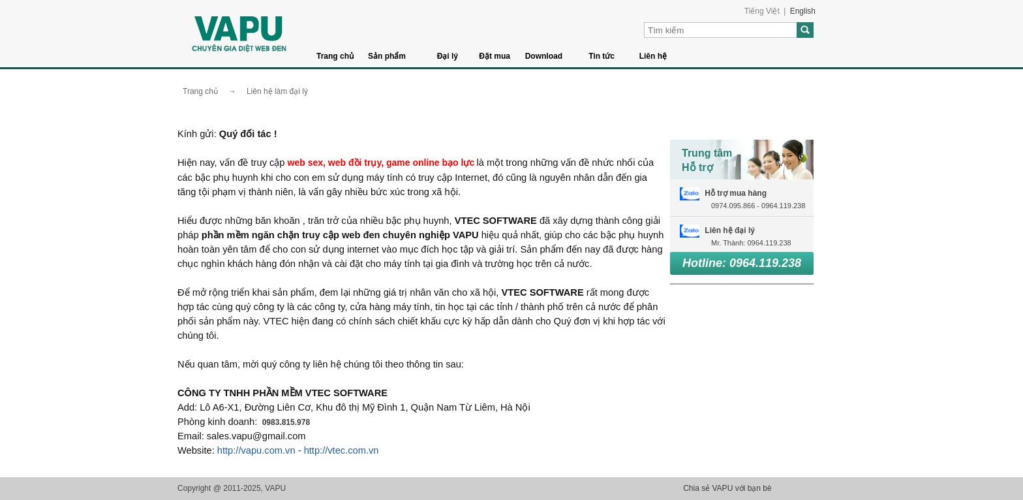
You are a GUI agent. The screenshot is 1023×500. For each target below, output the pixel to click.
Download (543, 56)
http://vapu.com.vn (256, 450)
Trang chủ (335, 56)
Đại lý (447, 56)
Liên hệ (653, 56)
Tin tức (601, 56)
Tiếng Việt (762, 11)
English (803, 11)
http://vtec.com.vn (341, 450)
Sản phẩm (387, 56)
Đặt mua (494, 56)
